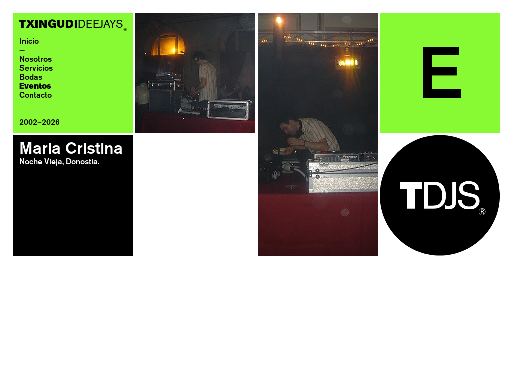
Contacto (35, 95)
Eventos (35, 86)
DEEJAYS (73, 25)
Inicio (29, 41)
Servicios (36, 68)
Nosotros (35, 59)
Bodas (30, 77)
